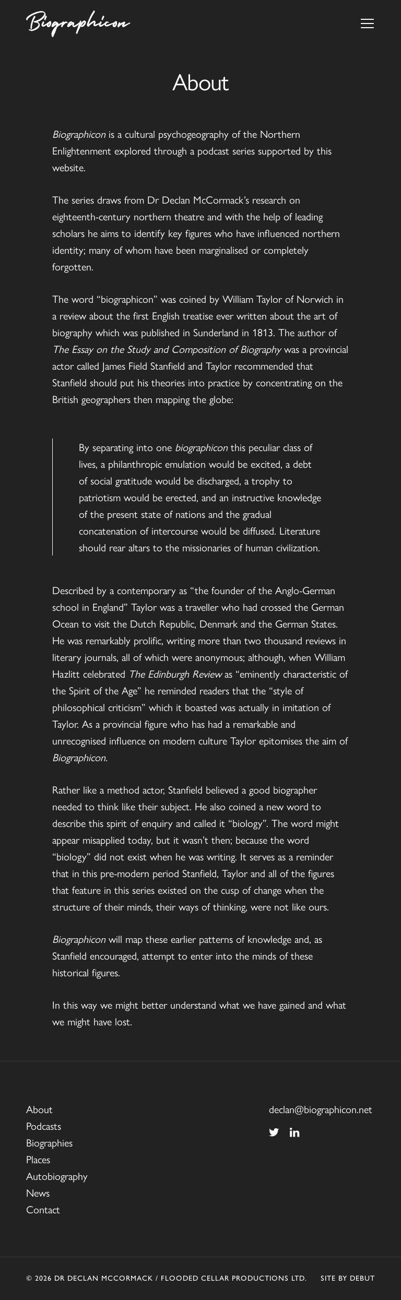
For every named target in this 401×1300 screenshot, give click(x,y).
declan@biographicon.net (320, 1108)
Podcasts (43, 1125)
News (38, 1192)
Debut (362, 1278)
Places (38, 1158)
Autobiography (57, 1175)
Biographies (49, 1142)
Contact (43, 1208)
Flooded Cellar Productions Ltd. (234, 1278)
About (39, 1108)
